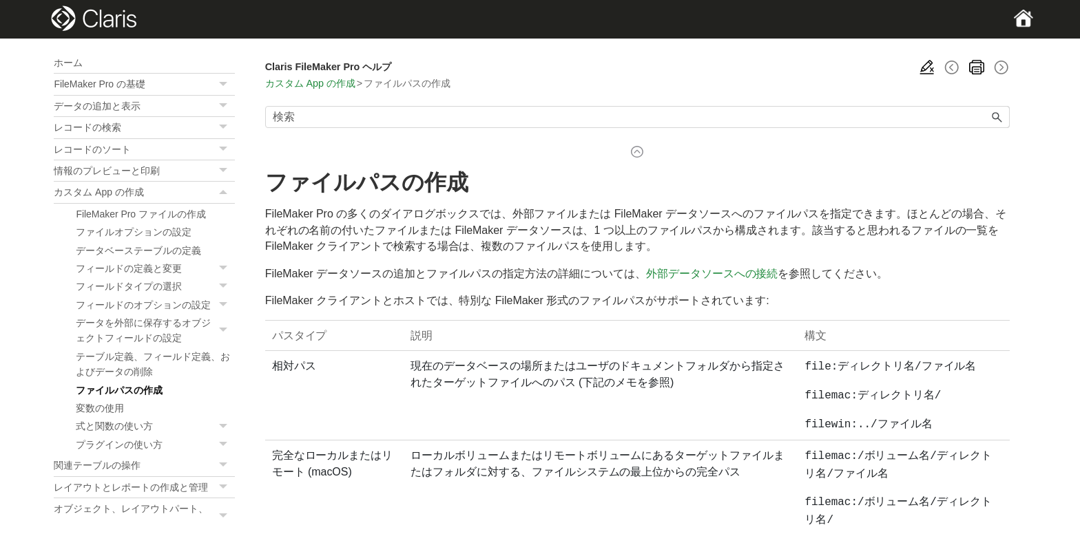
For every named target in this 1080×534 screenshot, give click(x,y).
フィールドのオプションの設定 (155, 304)
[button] (225, 84)
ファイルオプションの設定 (133, 231)
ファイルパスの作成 (119, 390)
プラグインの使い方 (155, 444)
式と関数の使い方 (155, 426)
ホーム (68, 62)
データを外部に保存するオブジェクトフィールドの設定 (155, 330)
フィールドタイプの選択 (155, 286)
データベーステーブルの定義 (138, 250)
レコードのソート (144, 149)
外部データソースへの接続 (712, 273)
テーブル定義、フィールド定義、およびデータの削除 (152, 364)
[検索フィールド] (637, 117)
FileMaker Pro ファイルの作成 (140, 214)
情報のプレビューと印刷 (144, 170)
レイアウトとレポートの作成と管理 (144, 487)
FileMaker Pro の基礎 (144, 84)
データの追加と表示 (144, 106)
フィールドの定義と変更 (155, 268)
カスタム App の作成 (144, 192)
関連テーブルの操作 (144, 465)
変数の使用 (100, 408)
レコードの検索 (144, 127)
